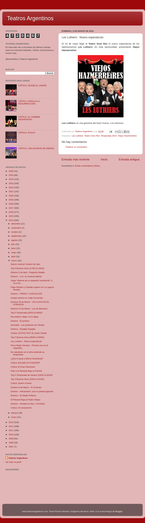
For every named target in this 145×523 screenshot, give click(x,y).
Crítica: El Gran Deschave (23, 367)
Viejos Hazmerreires (127, 136)
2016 (11, 212)
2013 (11, 422)
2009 (11, 438)
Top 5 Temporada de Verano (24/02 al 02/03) (32, 375)
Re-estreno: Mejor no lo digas (24, 317)
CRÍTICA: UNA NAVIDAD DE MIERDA (36, 148)
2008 (11, 442)
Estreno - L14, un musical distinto (26, 276)
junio (13, 248)
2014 (11, 220)
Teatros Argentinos (30, 18)
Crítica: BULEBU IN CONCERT (25, 363)
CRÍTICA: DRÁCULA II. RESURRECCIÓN (29, 102)
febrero (15, 413)
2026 (11, 171)
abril (13, 256)
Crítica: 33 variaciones (21, 408)
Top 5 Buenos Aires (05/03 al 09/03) (27, 337)
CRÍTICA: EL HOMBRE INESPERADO (29, 118)
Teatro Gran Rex (92, 136)
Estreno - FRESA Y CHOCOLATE (26, 294)
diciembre (16, 224)
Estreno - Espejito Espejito (23, 329)
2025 (11, 175)
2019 (11, 200)
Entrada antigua (129, 159)
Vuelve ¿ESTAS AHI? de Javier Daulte (29, 333)
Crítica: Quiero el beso (21, 383)
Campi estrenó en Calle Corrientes (27, 298)
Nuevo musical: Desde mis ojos (25, 264)
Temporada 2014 (109, 136)
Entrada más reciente (76, 159)
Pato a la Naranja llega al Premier (26, 371)
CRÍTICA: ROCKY (26, 132)
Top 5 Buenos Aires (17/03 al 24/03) (27, 268)
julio (13, 244)
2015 (11, 216)
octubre (15, 232)
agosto (14, 240)
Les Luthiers (77, 136)
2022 (11, 187)
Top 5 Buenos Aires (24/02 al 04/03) (27, 379)
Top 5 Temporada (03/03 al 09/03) (26, 313)
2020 (11, 196)
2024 (11, 179)
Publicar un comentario (76, 147)
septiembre (16, 236)
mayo (14, 252)
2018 (11, 204)
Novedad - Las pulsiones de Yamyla (27, 325)
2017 (11, 208)
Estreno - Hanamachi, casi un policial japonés (32, 391)
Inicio (104, 159)
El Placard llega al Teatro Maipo (25, 400)
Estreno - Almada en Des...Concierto (28, 404)
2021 (11, 191)
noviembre (16, 228)
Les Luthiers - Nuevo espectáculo (26, 341)
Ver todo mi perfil (13, 462)
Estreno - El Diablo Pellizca (23, 395)
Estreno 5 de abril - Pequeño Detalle (28, 272)
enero (14, 417)
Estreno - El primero (20, 321)
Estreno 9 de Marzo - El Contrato (26, 387)
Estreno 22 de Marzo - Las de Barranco (29, 308)
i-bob (91, 511)
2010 (11, 434)
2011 (11, 430)
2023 (11, 183)
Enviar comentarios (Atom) (87, 166)
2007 (11, 447)
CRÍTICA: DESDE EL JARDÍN (32, 85)
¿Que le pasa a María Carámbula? (27, 358)
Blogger (118, 511)
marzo (14, 260)
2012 (11, 426)
